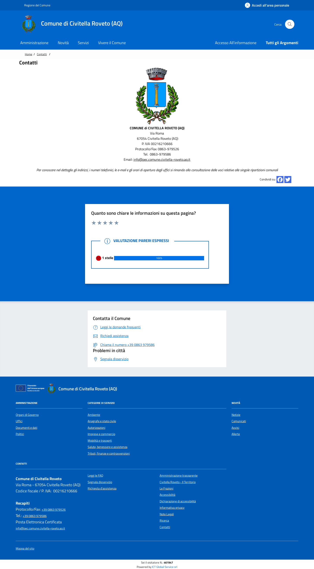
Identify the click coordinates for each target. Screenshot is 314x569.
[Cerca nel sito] (289, 24)
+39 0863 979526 (54, 509)
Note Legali (167, 514)
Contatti (42, 54)
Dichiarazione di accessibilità (178, 501)
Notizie (236, 414)
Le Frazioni (166, 488)
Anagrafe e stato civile (102, 421)
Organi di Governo (27, 414)
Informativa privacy (172, 507)
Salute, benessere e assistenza (107, 446)
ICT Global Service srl (164, 567)
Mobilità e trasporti (100, 440)
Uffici (19, 421)
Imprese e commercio (101, 434)
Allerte (236, 434)
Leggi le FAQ (95, 475)
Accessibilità (167, 494)
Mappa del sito (25, 548)
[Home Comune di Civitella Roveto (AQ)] (74, 24)
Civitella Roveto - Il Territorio (178, 482)
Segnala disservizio (100, 482)
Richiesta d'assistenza (102, 488)
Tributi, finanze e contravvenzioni (109, 453)
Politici (20, 434)
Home (28, 54)
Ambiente (94, 414)
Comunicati (239, 421)
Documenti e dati (26, 427)
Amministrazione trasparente (179, 475)
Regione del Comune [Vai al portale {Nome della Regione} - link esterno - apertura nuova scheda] (35, 5)
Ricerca (164, 520)
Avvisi (235, 427)
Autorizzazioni (96, 427)
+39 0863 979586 (35, 516)
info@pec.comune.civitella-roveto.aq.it (161, 159)
